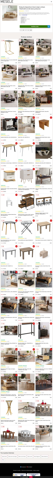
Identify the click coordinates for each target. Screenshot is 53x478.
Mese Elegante (37, 456)
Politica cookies (36, 470)
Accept (31, 477)
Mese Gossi (4, 456)
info (16, 62)
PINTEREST (29, 467)
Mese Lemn (30, 456)
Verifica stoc (40, 26)
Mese (3, 459)
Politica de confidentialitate (26, 470)
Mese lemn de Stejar (13, 456)
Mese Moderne (45, 456)
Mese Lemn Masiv (22, 456)
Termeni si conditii (17, 470)
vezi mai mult (24, 15)
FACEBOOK (23, 467)
